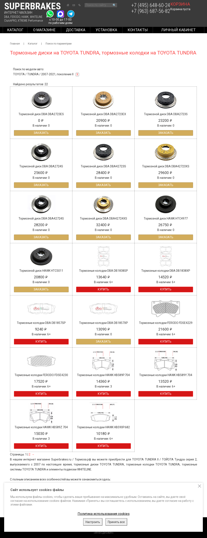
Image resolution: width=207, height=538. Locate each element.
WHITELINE (36, 17)
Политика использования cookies (104, 514)
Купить (103, 289)
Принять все (116, 522)
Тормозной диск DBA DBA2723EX (103, 114)
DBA (6, 17)
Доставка (75, 30)
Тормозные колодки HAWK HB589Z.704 (41, 427)
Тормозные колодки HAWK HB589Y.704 (165, 375)
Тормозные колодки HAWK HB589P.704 (103, 375)
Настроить (93, 522)
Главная (15, 43)
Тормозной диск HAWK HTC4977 (166, 218)
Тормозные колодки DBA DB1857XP (103, 323)
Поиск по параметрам (59, 43)
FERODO (15, 17)
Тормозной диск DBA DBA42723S (103, 166)
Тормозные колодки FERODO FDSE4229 (165, 323)
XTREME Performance (30, 20)
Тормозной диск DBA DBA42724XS (103, 218)
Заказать (41, 132)
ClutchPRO (10, 20)
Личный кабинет (178, 30)
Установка (106, 30)
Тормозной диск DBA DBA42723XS (165, 166)
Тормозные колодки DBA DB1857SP (41, 323)
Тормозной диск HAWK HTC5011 (41, 270)
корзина (180, 4)
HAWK (25, 17)
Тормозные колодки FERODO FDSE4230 (41, 375)
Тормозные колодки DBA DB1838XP (165, 270)
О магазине (44, 30)
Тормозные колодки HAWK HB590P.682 (103, 427)
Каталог (15, 30)
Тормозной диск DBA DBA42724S (41, 218)
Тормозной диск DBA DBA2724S (41, 166)
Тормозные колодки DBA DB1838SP (103, 270)
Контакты (138, 30)
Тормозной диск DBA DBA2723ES (41, 114)
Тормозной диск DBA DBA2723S (166, 114)
